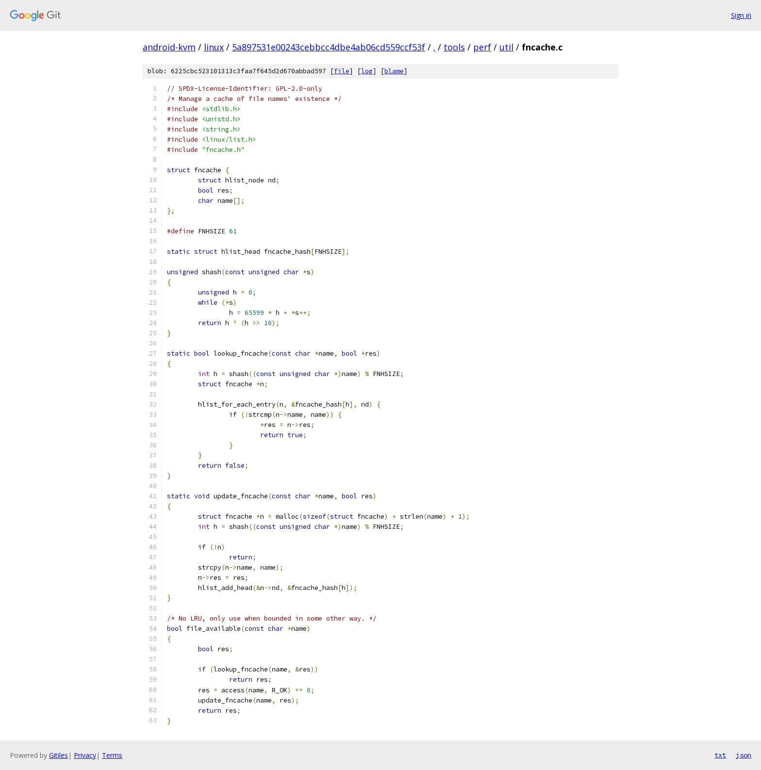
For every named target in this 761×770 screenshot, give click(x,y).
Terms (112, 755)
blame (394, 71)
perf (482, 47)
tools (454, 47)
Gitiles (58, 755)
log (367, 71)
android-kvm (169, 47)
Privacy (85, 755)
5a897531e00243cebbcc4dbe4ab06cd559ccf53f (328, 47)
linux (214, 47)
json (743, 755)
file (341, 71)
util (506, 47)
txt (720, 755)
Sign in (741, 15)
